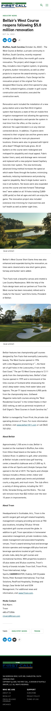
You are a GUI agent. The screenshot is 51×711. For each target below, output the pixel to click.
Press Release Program (9, 700)
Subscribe (31, 693)
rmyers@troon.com (11, 616)
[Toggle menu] (47, 5)
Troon (37, 631)
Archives (7, 705)
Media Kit (7, 696)
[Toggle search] (41, 5)
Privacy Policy (33, 696)
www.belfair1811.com (26, 424)
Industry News (10, 16)
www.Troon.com (25, 593)
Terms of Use (33, 699)
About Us (7, 693)
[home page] (13, 5)
